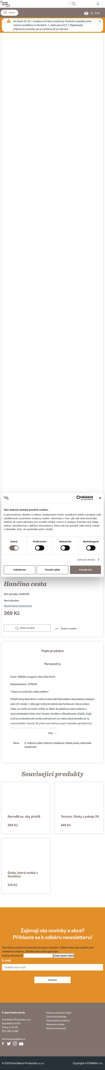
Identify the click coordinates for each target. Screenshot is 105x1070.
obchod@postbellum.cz (13, 1039)
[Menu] (9, 13)
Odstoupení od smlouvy (58, 1020)
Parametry (52, 663)
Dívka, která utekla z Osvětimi (23, 874)
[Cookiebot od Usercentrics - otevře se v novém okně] (79, 498)
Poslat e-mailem (69, 628)
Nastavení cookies (55, 1024)
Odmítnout (19, 569)
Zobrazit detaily (86, 559)
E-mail (6, 960)
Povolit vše (85, 569)
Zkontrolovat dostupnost (18, 606)
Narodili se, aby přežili (24, 816)
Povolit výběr (52, 569)
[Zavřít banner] (100, 498)
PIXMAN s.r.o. (95, 1063)
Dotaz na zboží (27, 627)
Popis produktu (52, 650)
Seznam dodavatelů (56, 1028)
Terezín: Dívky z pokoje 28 (80, 816)
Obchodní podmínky (56, 1016)
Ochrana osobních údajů (58, 1012)
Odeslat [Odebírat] (52, 980)
